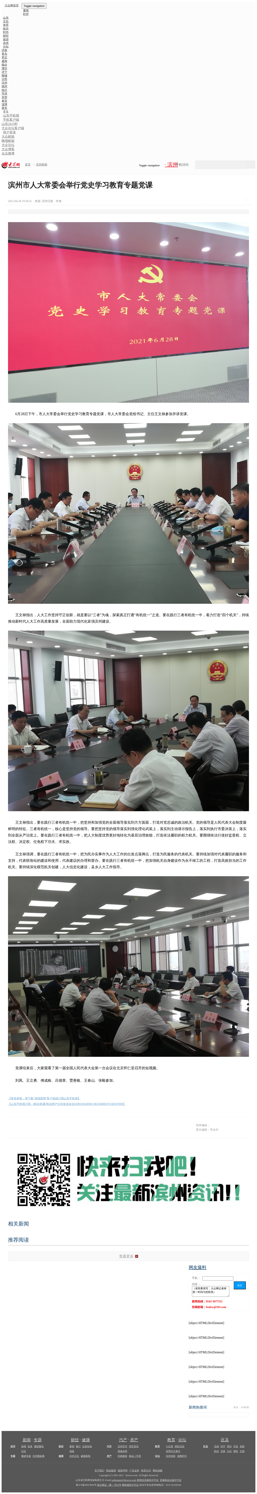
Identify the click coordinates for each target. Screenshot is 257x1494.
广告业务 (134, 1470)
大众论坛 (8, 145)
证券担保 (87, 1446)
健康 (86, 1440)
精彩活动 (179, 1446)
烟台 (4, 64)
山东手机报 (11, 115)
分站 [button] (6, 46)
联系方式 (146, 1470)
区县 (225, 1440)
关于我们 (99, 1470)
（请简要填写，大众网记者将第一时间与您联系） (210, 1291)
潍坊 (4, 68)
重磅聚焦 (39, 1446)
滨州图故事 (39, 1456)
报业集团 (111, 1470)
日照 (4, 79)
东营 (4, 97)
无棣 (222, 1451)
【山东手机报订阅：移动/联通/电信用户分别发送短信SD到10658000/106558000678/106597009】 (67, 1104)
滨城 (216, 1446)
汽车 (109, 1446)
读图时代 (182, 1456)
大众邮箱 (8, 136)
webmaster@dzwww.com (123, 1480)
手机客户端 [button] (11, 119)
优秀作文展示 (173, 1451)
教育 (171, 1440)
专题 (38, 1440)
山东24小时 (10, 124)
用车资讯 (134, 1446)
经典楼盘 (122, 1456)
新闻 (27, 1440)
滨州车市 (122, 1446)
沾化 (229, 1451)
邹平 (222, 1446)
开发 (235, 1446)
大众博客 (8, 149)
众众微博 (8, 153)
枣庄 (4, 57)
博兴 (229, 1446)
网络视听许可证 (130, 1485)
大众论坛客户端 (13, 128)
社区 (23, 1451)
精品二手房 (135, 1456)
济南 (4, 50)
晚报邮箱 (8, 140)
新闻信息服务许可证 (148, 1480)
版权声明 (122, 1470)
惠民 (235, 1451)
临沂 (4, 89)
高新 (242, 1446)
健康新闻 (85, 1456)
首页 (28, 164)
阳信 (216, 1451)
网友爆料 (197, 1267)
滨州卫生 (74, 1456)
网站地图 (157, 1470)
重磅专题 (26, 1456)
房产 (134, 1440)
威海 (4, 61)
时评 (26, 14)
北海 (242, 1451)
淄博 (4, 104)
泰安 (4, 100)
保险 (71, 1451)
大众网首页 (12, 5)
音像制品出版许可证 (171, 1480)
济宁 (4, 71)
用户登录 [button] (9, 132)
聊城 (4, 75)
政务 (30, 1446)
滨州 (4, 82)
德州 (4, 86)
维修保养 (122, 1451)
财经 (75, 1440)
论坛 (182, 1440)
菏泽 (4, 93)
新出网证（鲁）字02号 (109, 1485)
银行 (78, 1446)
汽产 (123, 1440)
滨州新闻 (41, 164)
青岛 (4, 53)
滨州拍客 (170, 1456)
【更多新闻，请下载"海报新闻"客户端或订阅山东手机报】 (44, 1098)
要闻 (71, 1446)
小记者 (169, 1446)
